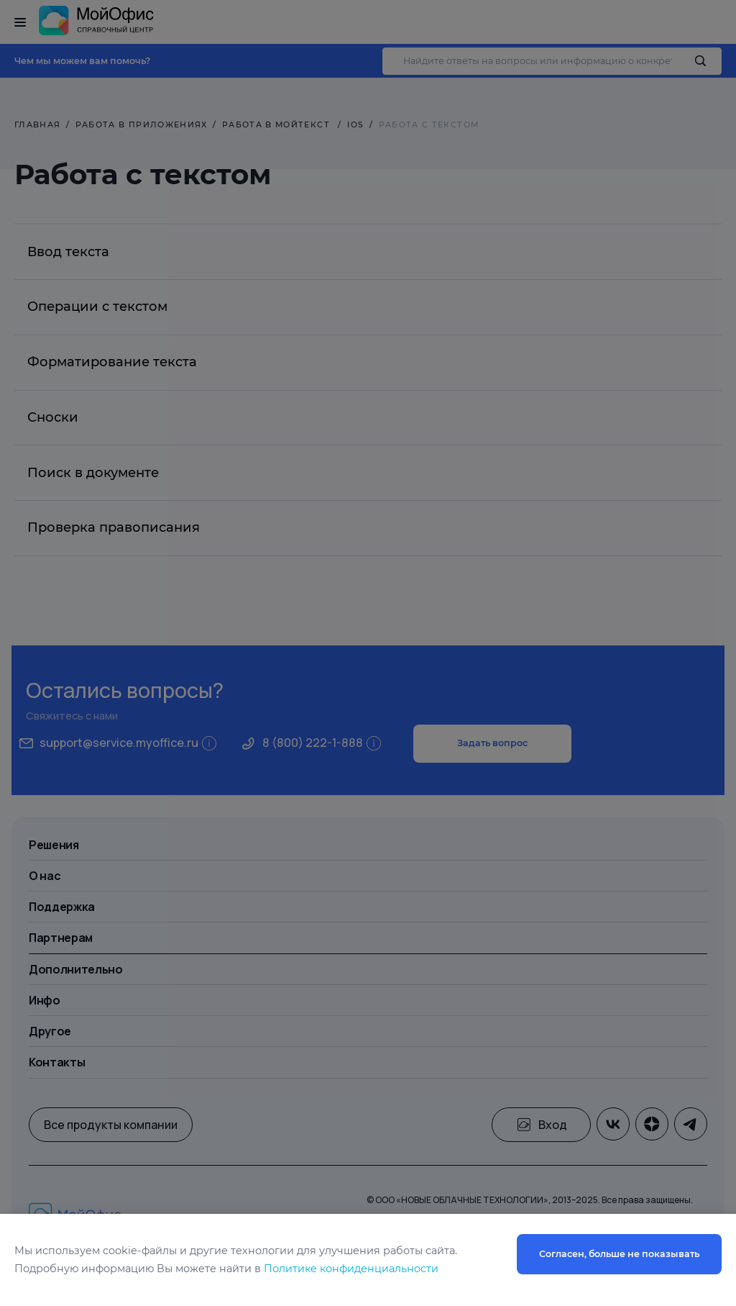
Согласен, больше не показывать (619, 1253)
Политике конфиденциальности (351, 1268)
